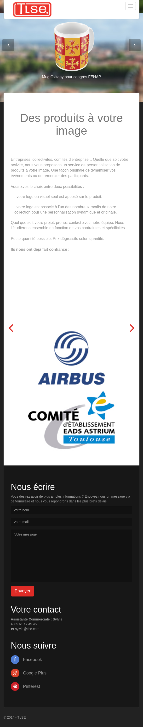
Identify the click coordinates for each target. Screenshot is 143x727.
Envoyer (22, 591)
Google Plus (28, 673)
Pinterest (25, 686)
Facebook (26, 659)
